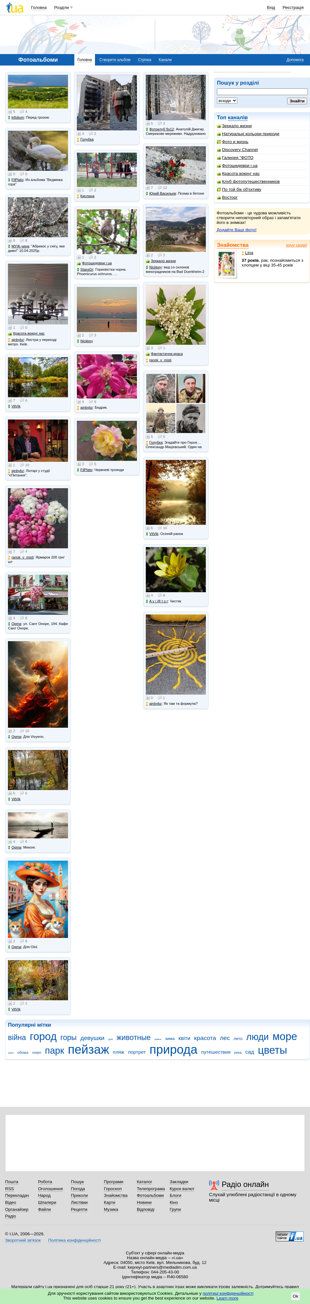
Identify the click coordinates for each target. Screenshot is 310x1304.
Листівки (79, 1202)
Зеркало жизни (234, 125)
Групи (175, 1209)
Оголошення (50, 1188)
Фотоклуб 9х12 (160, 129)
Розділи (61, 7)
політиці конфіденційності (228, 1293)
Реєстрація (293, 7)
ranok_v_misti (21, 557)
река (238, 1052)
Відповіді (146, 1209)
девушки (92, 1038)
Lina (247, 252)
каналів (238, 117)
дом (110, 1039)
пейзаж (88, 1049)
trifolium (16, 117)
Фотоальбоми (150, 1195)
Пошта (11, 1181)
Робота (45, 1181)
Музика (111, 1209)
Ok (295, 1296)
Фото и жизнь (232, 141)
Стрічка (144, 60)
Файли (44, 1209)
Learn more (228, 1298)
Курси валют (182, 1188)
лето (237, 1038)
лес (225, 1038)
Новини (144, 1202)
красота (205, 1038)
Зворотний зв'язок (23, 1240)
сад (249, 1052)
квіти (185, 1038)
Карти (109, 1202)
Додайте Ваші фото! (237, 229)
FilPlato (16, 180)
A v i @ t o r (157, 601)
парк (54, 1050)
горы (68, 1037)
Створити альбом (115, 60)
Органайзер (16, 1209)
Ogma (14, 624)
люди (257, 1037)
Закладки (179, 1181)
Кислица (85, 196)
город (43, 1036)
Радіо (10, 1216)
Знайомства (233, 245)
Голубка (85, 139)
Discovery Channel (237, 149)
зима (170, 1038)
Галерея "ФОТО (235, 157)
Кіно (174, 1202)
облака (23, 1052)
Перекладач (17, 1195)
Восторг (227, 197)
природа (174, 1049)
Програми (113, 1181)
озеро (36, 1052)
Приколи (79, 1195)
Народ (44, 1195)
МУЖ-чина (18, 246)
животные (134, 1037)
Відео (10, 1202)
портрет (137, 1052)
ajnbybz (16, 340)
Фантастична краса (164, 354)
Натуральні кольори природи (248, 133)
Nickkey (85, 341)
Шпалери (47, 1202)
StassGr (85, 269)
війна (17, 1037)
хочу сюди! (296, 245)
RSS (9, 1188)
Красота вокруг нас (238, 173)
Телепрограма (151, 1188)
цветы (272, 1050)
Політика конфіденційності (74, 1240)
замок (157, 1039)
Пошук (77, 1181)
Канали (165, 60)
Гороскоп (113, 1188)
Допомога (295, 60)
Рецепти (79, 1209)
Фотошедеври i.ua (237, 165)
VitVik (14, 406)
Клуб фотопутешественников (248, 181)
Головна (39, 7)
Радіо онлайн (245, 1184)
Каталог (144, 1181)
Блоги (175, 1195)
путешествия (216, 1052)
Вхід (271, 7)
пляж (118, 1052)
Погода (78, 1188)
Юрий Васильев (161, 193)
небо (11, 1052)
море (285, 1036)
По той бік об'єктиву (239, 189)
